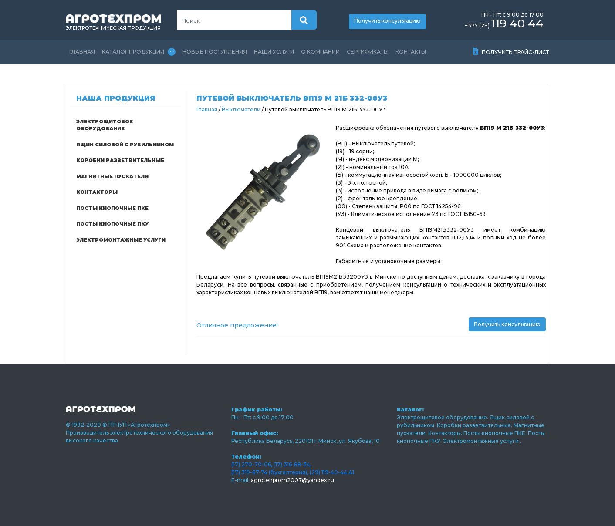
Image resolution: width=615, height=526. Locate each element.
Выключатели (242, 109)
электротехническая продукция (113, 28)
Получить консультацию (387, 20)
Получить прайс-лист (511, 52)
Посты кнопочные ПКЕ (112, 208)
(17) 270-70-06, (251, 464)
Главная (82, 51)
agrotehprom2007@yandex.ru (292, 480)
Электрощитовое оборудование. (443, 417)
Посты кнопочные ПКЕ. (495, 433)
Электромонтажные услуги (121, 240)
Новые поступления (214, 51)
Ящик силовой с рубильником (125, 145)
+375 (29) (504, 25)
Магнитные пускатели (112, 176)
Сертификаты (368, 51)
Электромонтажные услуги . (482, 441)
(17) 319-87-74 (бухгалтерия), (269, 472)
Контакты (410, 51)
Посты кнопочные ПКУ (112, 224)
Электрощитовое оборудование (104, 125)
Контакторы (97, 192)
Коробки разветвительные (120, 160)
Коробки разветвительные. (475, 425)
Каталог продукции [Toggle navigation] (139, 52)
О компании (320, 51)
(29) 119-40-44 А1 (332, 472)
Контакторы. (445, 433)
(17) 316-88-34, (292, 464)
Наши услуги (274, 51)
